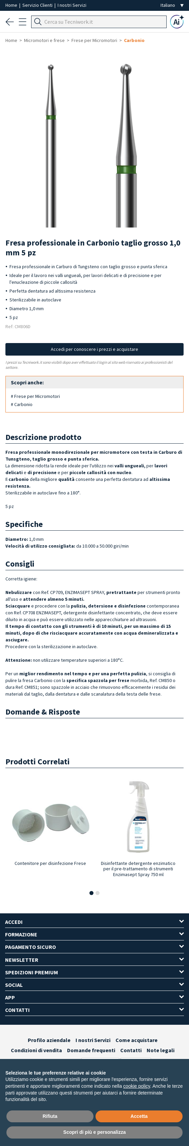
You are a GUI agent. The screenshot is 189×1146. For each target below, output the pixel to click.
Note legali (160, 1050)
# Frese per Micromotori (35, 396)
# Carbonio (22, 404)
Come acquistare (136, 1040)
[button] (91, 893)
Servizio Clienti (38, 5)
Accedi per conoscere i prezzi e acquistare (94, 349)
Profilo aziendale (49, 1040)
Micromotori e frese (44, 40)
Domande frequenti (91, 1050)
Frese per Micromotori (94, 40)
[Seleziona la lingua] (172, 5)
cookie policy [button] (136, 1086)
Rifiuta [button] (50, 1116)
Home (11, 5)
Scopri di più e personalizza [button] (94, 1132)
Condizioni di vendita (36, 1050)
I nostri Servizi (72, 5)
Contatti (131, 1050)
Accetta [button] (139, 1116)
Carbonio (134, 40)
